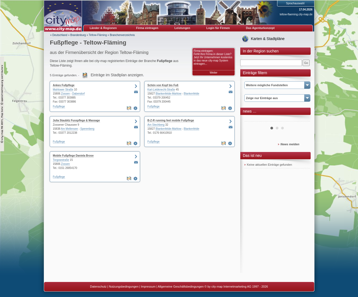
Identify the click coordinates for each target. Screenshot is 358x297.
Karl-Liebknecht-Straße (161, 89)
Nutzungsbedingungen (123, 286)
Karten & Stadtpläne (268, 39)
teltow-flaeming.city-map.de (296, 14)
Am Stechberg (156, 124)
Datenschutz (98, 286)
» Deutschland (58, 35)
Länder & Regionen (103, 28)
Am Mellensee (69, 128)
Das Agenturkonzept (260, 28)
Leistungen (182, 28)
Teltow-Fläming (98, 35)
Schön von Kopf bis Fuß (163, 85)
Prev (251, 119)
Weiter (213, 72)
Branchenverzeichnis (122, 35)
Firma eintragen (147, 28)
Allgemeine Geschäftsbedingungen (181, 286)
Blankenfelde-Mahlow (168, 93)
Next (303, 119)
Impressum (148, 286)
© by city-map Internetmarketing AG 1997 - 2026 (236, 286)
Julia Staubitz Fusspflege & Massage (76, 120)
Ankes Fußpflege (64, 85)
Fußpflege (59, 106)
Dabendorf (78, 93)
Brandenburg (78, 35)
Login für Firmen (218, 28)
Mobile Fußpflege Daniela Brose (73, 155)
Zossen (65, 93)
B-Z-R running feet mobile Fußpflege (171, 120)
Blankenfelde (191, 93)
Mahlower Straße (63, 89)
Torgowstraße (61, 159)
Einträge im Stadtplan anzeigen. (117, 75)
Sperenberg (87, 128)
